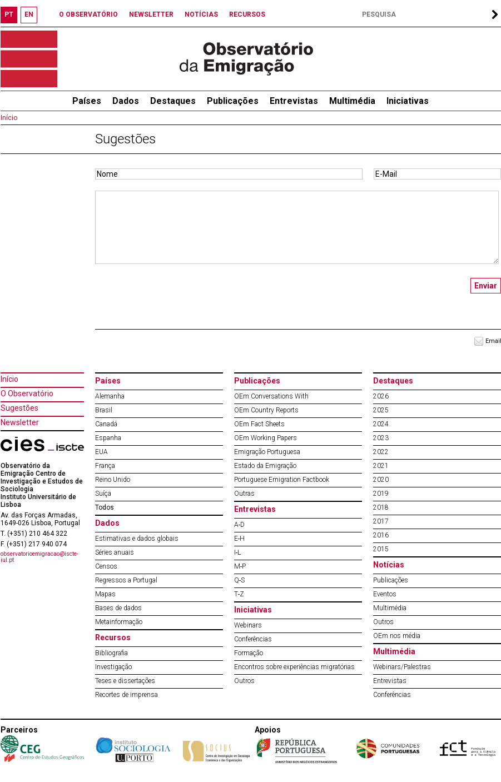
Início (9, 118)
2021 (381, 466)
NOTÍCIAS (201, 14)
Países (108, 380)
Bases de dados (118, 608)
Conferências (253, 639)
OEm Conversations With (271, 396)
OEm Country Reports (266, 410)
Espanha (108, 438)
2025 (381, 410)
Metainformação (118, 622)
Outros (244, 681)
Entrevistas (294, 101)
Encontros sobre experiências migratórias (294, 667)
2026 (381, 396)
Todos (104, 507)
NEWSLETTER (151, 14)
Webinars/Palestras (402, 667)
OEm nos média (396, 636)
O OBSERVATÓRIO (88, 14)
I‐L (237, 552)
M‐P (240, 566)
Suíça (103, 493)
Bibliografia (111, 653)
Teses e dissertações (125, 681)
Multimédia (352, 101)
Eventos (384, 594)
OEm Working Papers (265, 438)
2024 (381, 424)
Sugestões (19, 408)
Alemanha (110, 396)
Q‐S (239, 580)
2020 (381, 480)
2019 (381, 493)
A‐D (239, 525)
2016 (381, 535)
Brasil (103, 410)
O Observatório (27, 393)
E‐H (239, 538)
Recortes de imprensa (126, 695)
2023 (381, 438)
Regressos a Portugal (126, 580)
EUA (101, 452)
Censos (106, 566)
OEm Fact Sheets (259, 424)
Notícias (388, 564)
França (105, 466)
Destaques (173, 101)
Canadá (106, 424)
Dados (125, 101)
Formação (248, 653)
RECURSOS (247, 14)
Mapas (105, 594)
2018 (381, 507)
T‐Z (239, 594)
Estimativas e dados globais (136, 538)
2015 (381, 549)
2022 (381, 452)
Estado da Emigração (265, 466)
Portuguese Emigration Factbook (281, 480)
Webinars (248, 625)
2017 (381, 521)
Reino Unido (112, 480)
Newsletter (20, 422)
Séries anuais (114, 552)
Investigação (113, 667)
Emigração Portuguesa (267, 452)
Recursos (113, 637)
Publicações (233, 101)
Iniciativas (407, 101)
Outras (244, 493)
